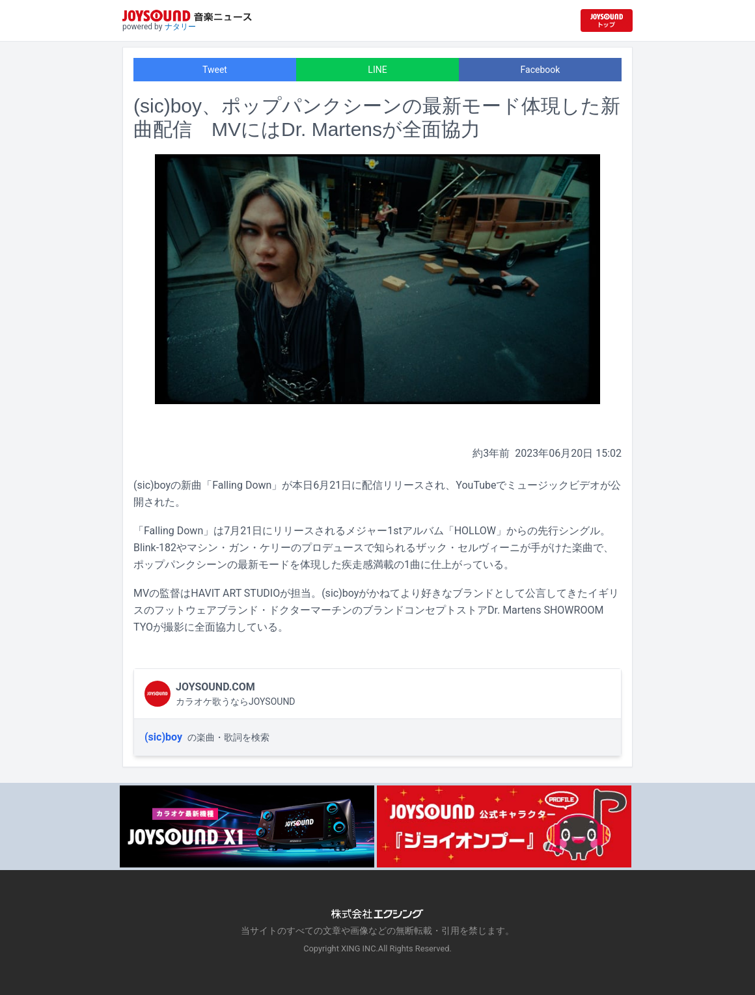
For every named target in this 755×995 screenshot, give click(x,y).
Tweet (214, 69)
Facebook (540, 69)
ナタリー (180, 26)
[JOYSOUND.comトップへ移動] (607, 20)
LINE (377, 69)
